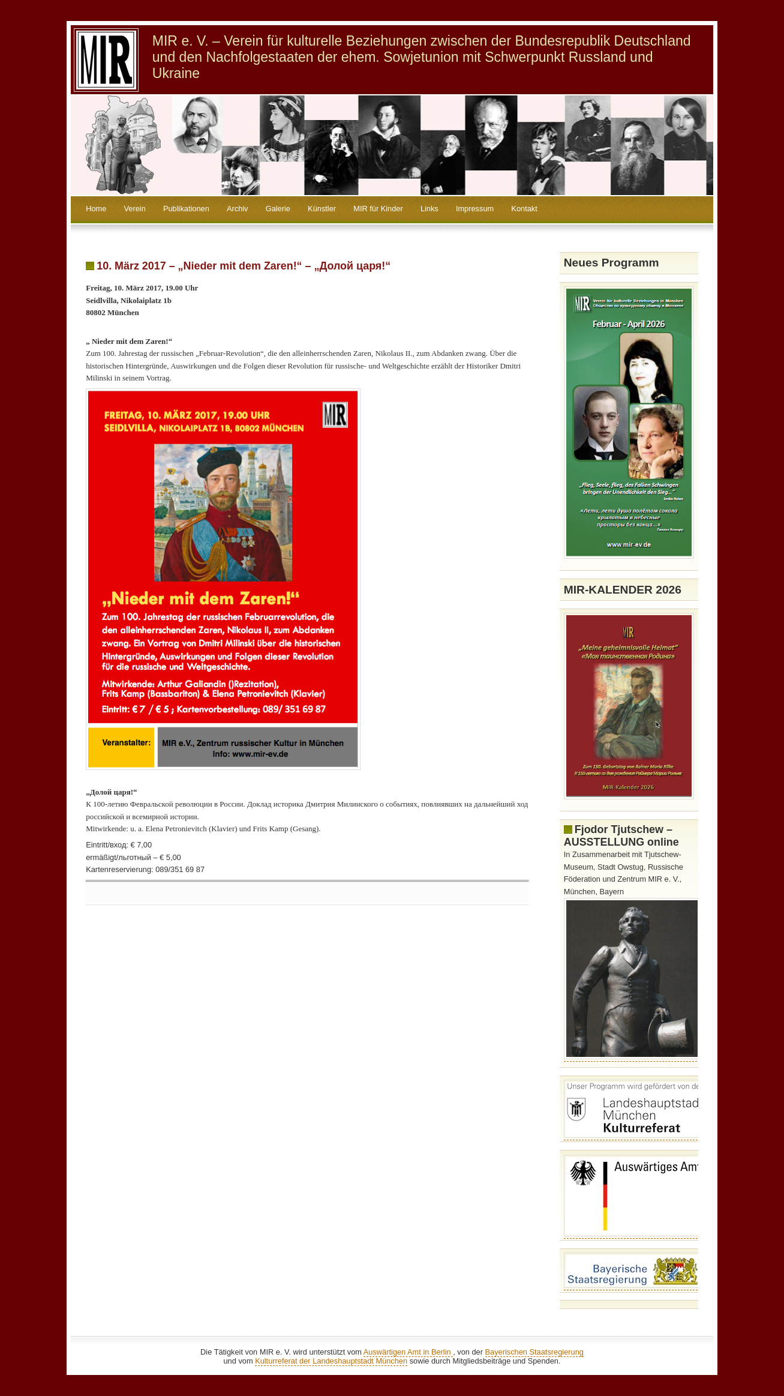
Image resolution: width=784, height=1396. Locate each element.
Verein (135, 208)
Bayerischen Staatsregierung (534, 1351)
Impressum (475, 208)
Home (96, 208)
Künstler (322, 208)
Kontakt (524, 208)
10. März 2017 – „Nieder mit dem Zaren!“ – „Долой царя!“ (244, 266)
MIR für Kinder (378, 208)
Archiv (237, 208)
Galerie (278, 208)
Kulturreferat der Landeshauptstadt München (331, 1360)
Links (429, 208)
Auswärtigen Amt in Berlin (408, 1351)
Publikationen (186, 208)
